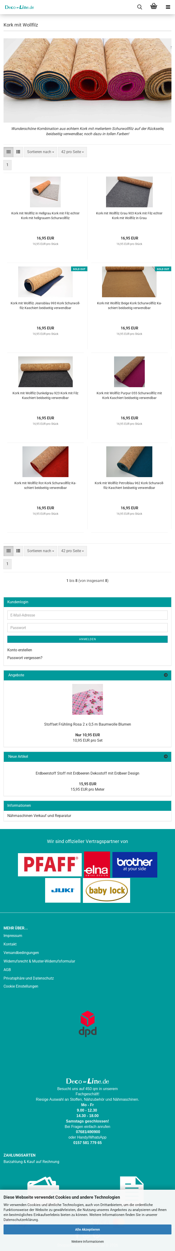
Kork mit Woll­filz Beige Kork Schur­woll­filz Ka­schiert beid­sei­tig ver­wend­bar (129, 305)
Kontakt (10, 944)
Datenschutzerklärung (21, 1220)
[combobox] (40, 152)
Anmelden (87, 639)
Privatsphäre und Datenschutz (29, 978)
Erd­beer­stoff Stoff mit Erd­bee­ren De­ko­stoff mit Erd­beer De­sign (87, 773)
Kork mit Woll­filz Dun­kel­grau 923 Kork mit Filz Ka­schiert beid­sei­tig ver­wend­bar (45, 395)
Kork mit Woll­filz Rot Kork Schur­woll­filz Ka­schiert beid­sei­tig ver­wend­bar (45, 485)
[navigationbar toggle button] (168, 7)
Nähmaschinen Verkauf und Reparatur (39, 815)
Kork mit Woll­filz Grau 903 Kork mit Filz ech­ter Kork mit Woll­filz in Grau (129, 215)
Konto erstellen (19, 650)
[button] (8, 152)
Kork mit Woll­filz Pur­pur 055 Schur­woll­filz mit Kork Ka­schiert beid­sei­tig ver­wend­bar (129, 395)
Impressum (13, 935)
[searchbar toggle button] (139, 7)
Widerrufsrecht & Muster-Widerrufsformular (39, 961)
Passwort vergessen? (25, 658)
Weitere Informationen (87, 1241)
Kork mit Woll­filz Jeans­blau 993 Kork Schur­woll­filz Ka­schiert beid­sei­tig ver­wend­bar (45, 305)
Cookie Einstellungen (21, 986)
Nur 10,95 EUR (87, 735)
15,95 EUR (87, 784)
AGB (7, 969)
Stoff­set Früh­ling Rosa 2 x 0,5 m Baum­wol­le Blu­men (87, 724)
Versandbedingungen (21, 952)
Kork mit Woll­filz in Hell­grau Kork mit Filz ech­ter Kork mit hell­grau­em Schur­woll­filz (45, 215)
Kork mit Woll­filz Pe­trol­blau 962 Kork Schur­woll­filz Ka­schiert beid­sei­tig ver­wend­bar (129, 485)
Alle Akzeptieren (87, 1229)
